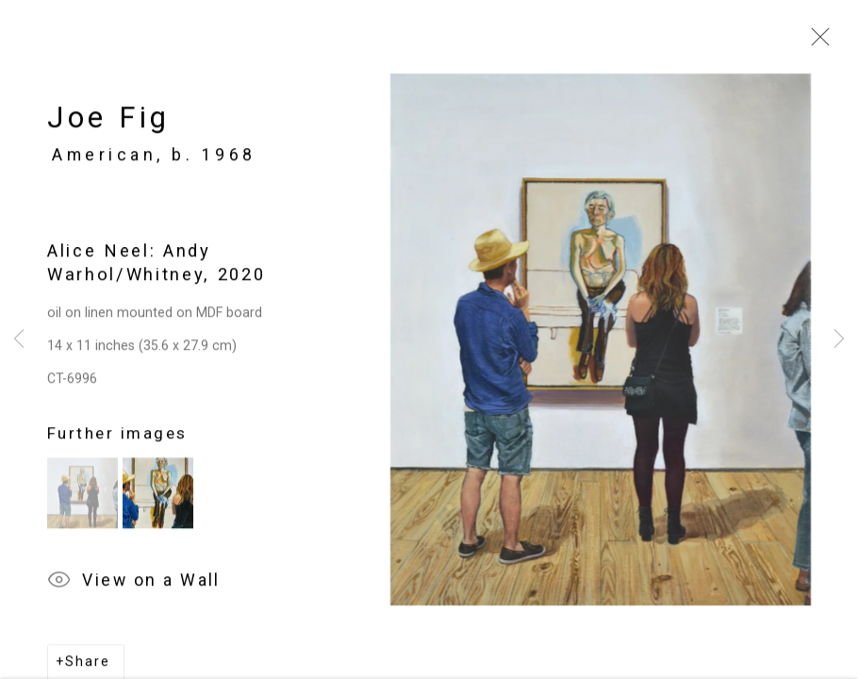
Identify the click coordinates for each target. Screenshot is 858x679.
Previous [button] (19, 339)
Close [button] (815, 42)
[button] (82, 497)
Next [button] (839, 339)
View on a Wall (134, 585)
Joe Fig (109, 122)
